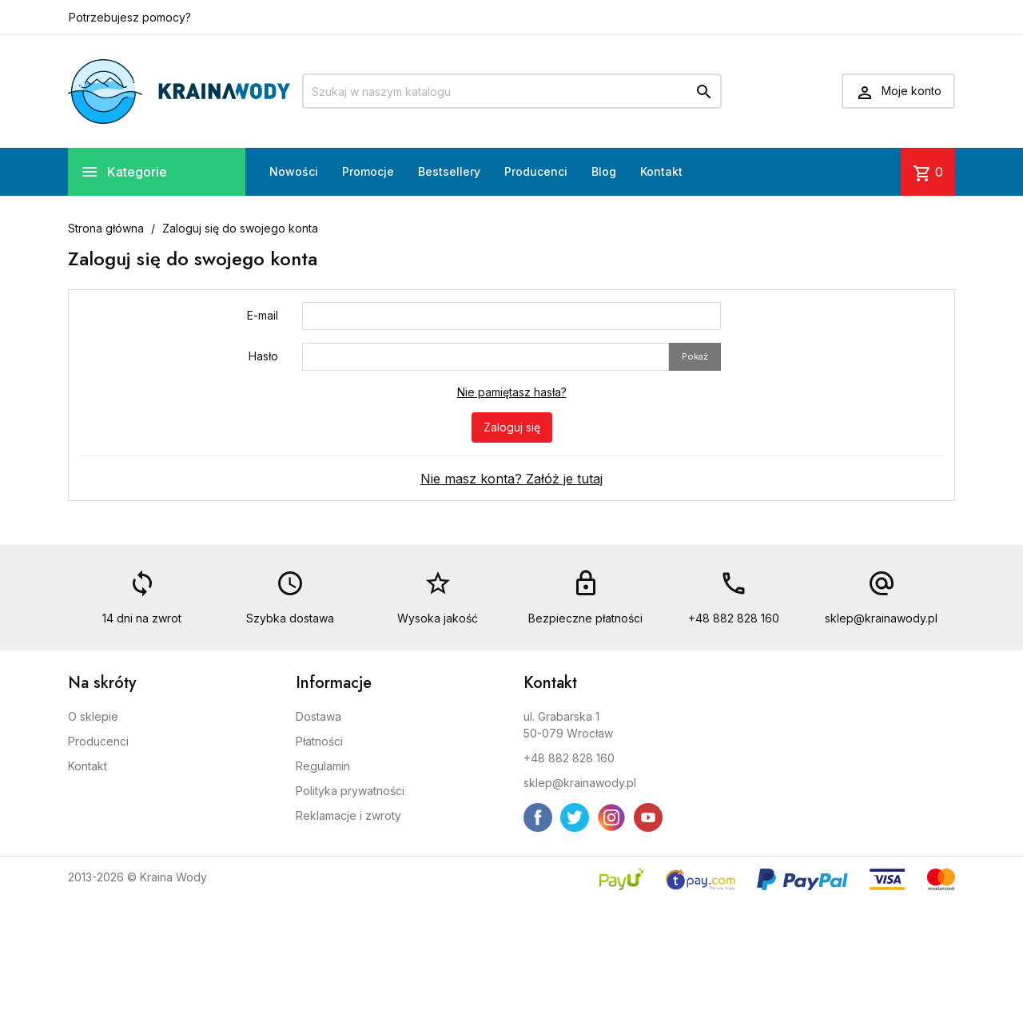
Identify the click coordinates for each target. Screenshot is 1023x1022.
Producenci (535, 171)
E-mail (262, 315)
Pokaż (695, 356)
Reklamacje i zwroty (348, 815)
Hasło (263, 356)
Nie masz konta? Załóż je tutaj (511, 479)
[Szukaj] (512, 91)
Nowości (293, 171)
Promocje (368, 171)
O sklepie (93, 716)
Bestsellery (449, 171)
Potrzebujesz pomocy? (130, 17)
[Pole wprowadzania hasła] (485, 356)
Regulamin (323, 766)
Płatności (319, 741)
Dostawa (318, 716)
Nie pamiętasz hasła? (512, 392)
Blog (603, 171)
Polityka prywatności (350, 790)
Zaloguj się (512, 427)
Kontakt (661, 171)
